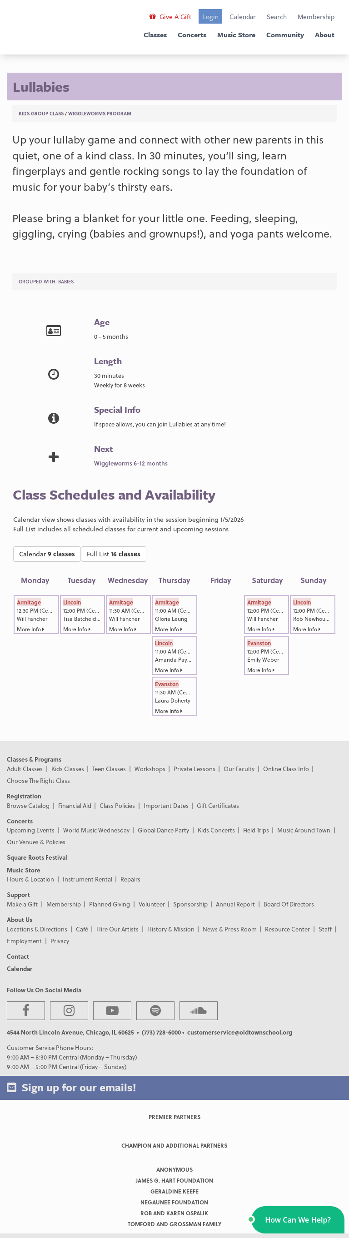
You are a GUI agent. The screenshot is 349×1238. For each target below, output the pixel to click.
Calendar (242, 16)
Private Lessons (194, 768)
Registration (24, 796)
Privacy (59, 940)
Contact (18, 956)
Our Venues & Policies (36, 841)
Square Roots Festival (37, 857)
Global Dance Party (163, 830)
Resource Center (287, 929)
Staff (325, 929)
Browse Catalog (28, 805)
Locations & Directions (37, 929)
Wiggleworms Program (99, 113)
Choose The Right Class (38, 780)
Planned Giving (109, 904)
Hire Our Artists (117, 929)
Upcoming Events (31, 830)
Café (82, 929)
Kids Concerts (216, 830)
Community (285, 35)
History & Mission (170, 929)
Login (210, 16)
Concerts (192, 35)
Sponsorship (190, 904)
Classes (155, 35)
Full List (113, 554)
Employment (24, 940)
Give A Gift (170, 16)
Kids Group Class (41, 113)
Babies (66, 281)
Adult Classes (25, 768)
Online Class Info (286, 768)
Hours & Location (30, 879)
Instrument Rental (87, 879)
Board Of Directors (289, 904)
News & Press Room (230, 929)
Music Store (236, 35)
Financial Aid (74, 805)
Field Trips (256, 830)
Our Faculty (239, 768)
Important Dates (166, 805)
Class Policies (117, 805)
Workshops (150, 768)
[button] (297, 1219)
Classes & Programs (34, 759)
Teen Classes (109, 768)
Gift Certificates (218, 805)
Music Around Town (303, 830)
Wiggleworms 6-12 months (131, 463)
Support (18, 894)
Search (277, 16)
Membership (316, 16)
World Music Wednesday (96, 830)
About (324, 35)
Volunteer (152, 904)
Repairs (130, 879)
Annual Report (235, 904)
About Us (19, 919)
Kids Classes (67, 768)
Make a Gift (22, 904)
